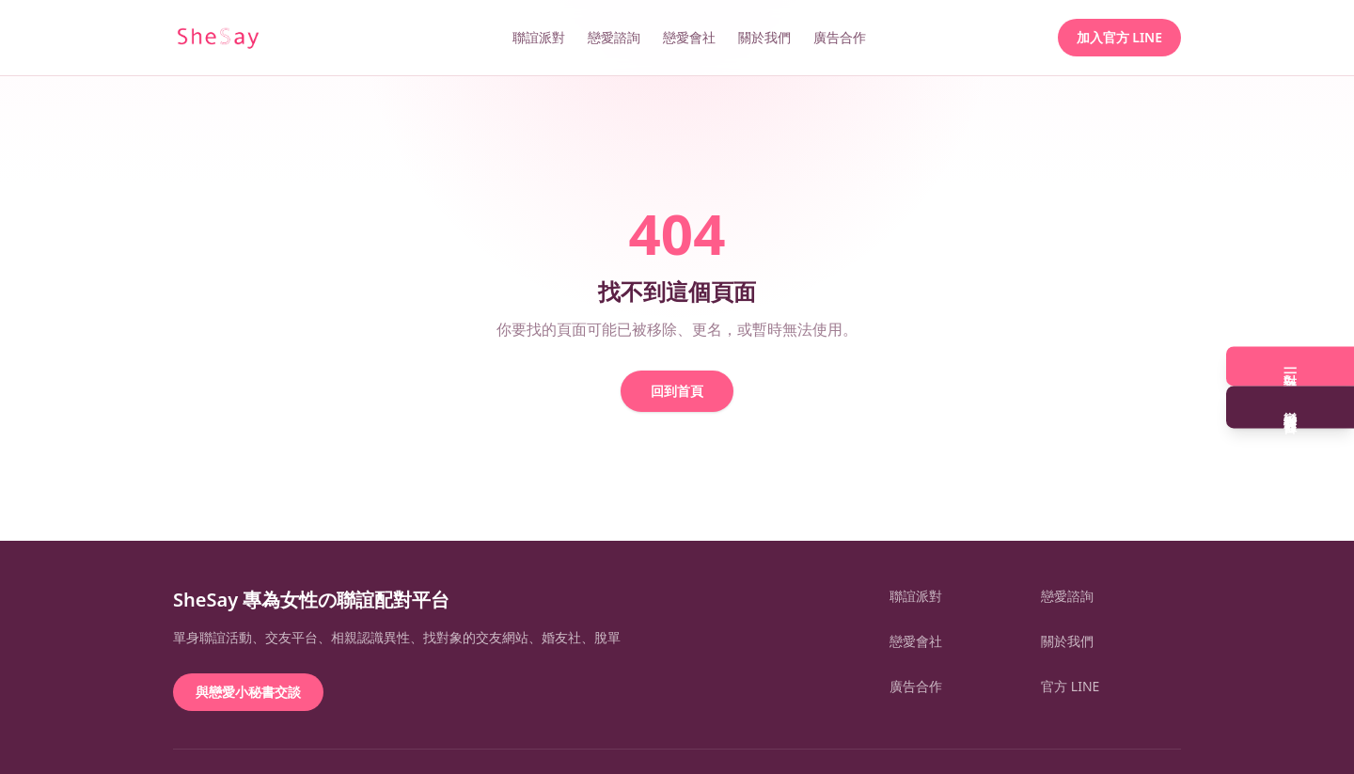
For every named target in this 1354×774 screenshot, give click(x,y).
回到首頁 (677, 391)
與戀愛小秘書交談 (248, 692)
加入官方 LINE (1119, 37)
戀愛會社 (689, 37)
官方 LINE (1070, 686)
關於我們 (764, 37)
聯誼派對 (538, 37)
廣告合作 (839, 37)
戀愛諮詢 (614, 37)
